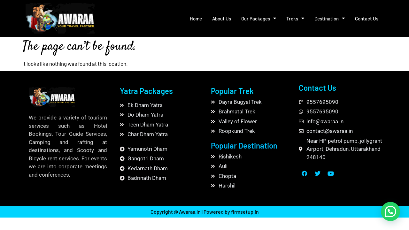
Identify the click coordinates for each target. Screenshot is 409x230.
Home (196, 18)
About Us (221, 18)
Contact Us (366, 18)
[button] (390, 211)
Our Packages (258, 18)
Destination (329, 18)
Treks (295, 18)
